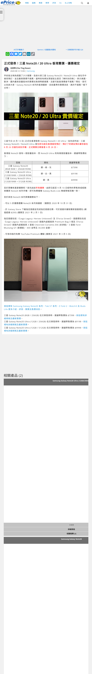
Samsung (31, 71)
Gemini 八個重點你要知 (46, 49)
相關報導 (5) (71, 533)
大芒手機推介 (19, 49)
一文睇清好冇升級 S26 (74, 49)
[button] (82, 3)
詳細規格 (71, 529)
